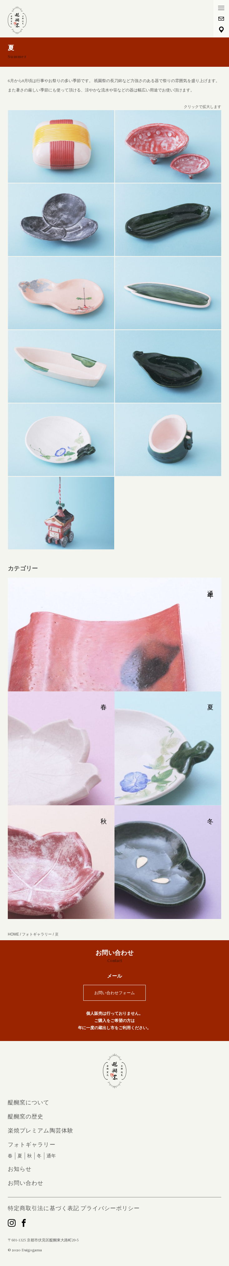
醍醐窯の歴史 (25, 1116)
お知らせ (20, 1169)
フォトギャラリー (32, 1144)
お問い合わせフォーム (114, 992)
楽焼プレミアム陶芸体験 (40, 1130)
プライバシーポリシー (110, 1208)
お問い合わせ (25, 1183)
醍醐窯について (29, 1102)
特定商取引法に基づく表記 (43, 1208)
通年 (51, 1155)
